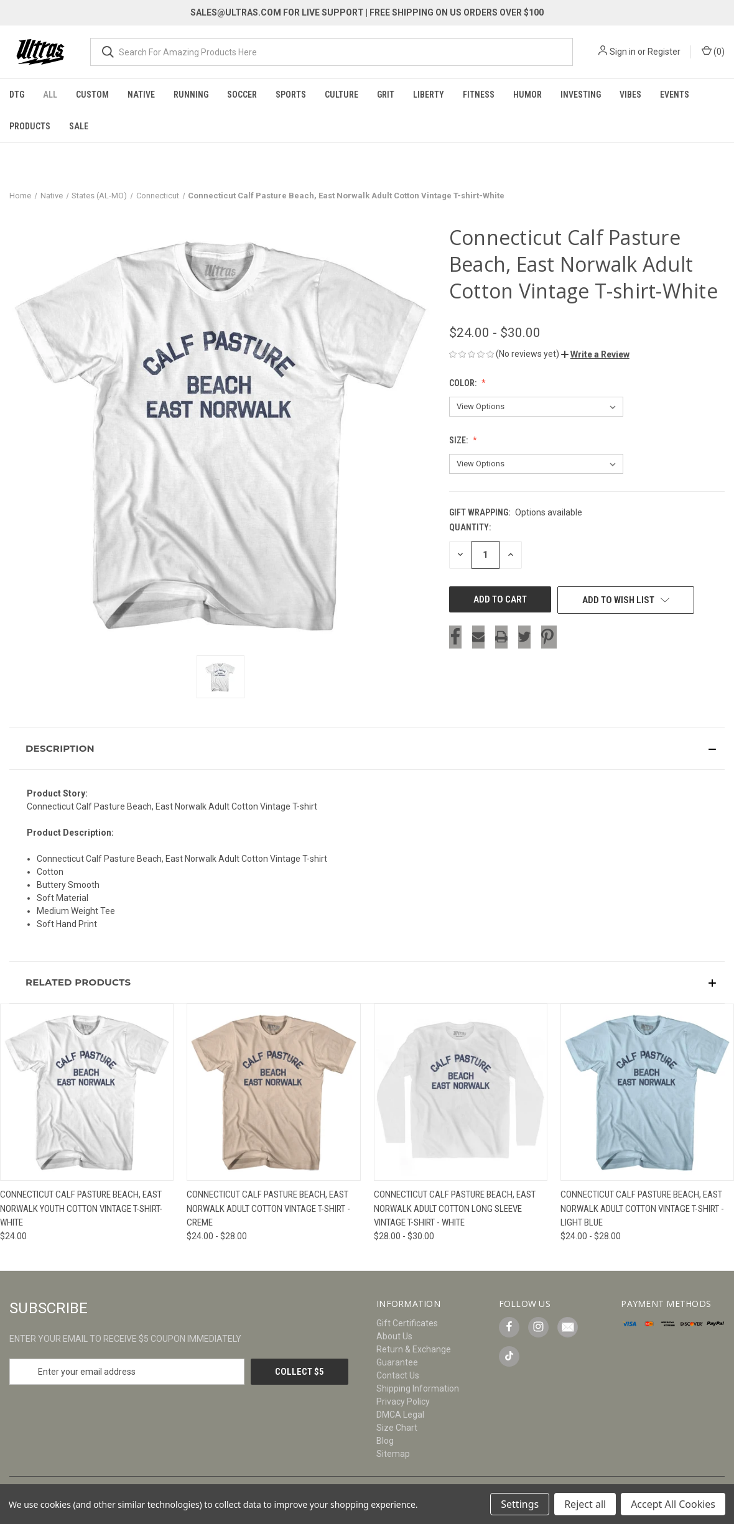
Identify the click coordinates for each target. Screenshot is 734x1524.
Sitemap (393, 1454)
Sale (78, 126)
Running (191, 94)
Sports (291, 94)
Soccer (242, 94)
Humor (527, 94)
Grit (385, 94)
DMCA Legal (400, 1415)
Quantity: (470, 527)
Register (664, 52)
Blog (385, 1441)
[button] (595, 354)
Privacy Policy (403, 1401)
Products (29, 126)
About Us (394, 1336)
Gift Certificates (407, 1323)
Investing (580, 94)
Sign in (623, 52)
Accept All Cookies (673, 1504)
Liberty (428, 94)
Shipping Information (417, 1388)
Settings (520, 1504)
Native (141, 94)
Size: (459, 440)
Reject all (585, 1504)
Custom (92, 94)
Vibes (630, 94)
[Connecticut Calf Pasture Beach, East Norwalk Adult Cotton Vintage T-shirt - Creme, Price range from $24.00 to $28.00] (273, 1092)
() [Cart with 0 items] (713, 51)
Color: (463, 383)
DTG (16, 94)
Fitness (479, 94)
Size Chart (396, 1428)
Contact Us (397, 1375)
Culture (341, 94)
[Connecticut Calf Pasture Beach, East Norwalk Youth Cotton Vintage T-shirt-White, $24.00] (86, 1092)
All (50, 94)
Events (674, 94)
